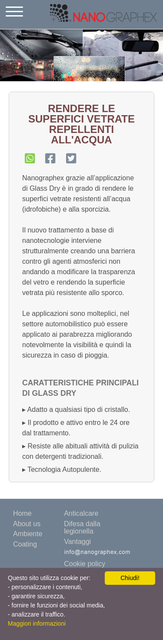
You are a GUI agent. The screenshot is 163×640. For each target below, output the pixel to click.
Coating (25, 544)
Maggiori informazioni (37, 623)
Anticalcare (81, 513)
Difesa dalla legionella (82, 527)
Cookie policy (84, 563)
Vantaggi (77, 541)
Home (22, 513)
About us (26, 523)
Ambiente (28, 533)
